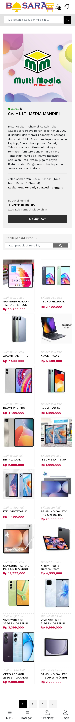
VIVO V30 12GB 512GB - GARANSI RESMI (53, 621)
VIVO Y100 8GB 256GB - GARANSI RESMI (15, 621)
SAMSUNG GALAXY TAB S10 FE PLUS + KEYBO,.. (16, 303)
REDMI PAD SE (51, 407)
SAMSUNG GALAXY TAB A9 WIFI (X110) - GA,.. (55, 676)
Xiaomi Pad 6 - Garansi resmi (51, 567)
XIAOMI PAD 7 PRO (15, 355)
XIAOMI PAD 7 (50, 355)
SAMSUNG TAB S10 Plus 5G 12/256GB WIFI (16, 567)
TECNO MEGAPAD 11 (55, 301)
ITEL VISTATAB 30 (53, 459)
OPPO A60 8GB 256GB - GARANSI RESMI (15, 676)
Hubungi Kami (37, 218)
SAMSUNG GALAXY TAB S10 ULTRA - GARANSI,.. (53, 513)
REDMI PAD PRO (14, 407)
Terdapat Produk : (22, 238)
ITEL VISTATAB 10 (15, 511)
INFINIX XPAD (12, 459)
